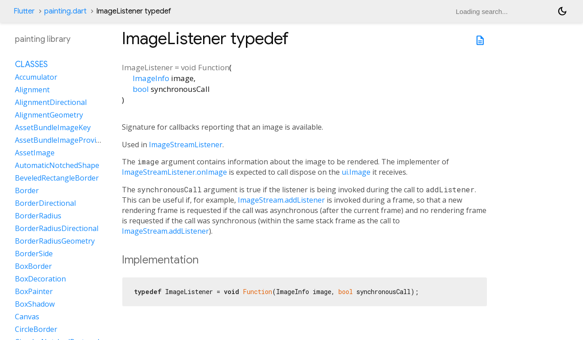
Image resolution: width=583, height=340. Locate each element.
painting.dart (65, 11)
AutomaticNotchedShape (57, 165)
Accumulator (36, 77)
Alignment (32, 90)
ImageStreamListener (185, 145)
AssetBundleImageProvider (61, 140)
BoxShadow (35, 304)
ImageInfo (151, 78)
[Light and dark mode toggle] (562, 11)
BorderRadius (38, 216)
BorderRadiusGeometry (55, 241)
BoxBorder (33, 266)
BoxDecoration (40, 279)
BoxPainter (34, 291)
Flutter (24, 11)
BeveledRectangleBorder (57, 178)
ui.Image (356, 172)
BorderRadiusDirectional (56, 228)
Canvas (27, 317)
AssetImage (35, 153)
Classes (31, 64)
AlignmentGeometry (49, 115)
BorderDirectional (45, 203)
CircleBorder (36, 329)
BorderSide (34, 253)
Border (27, 190)
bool (141, 89)
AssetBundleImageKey (53, 127)
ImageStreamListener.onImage (174, 172)
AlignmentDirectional (51, 102)
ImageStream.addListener (281, 200)
